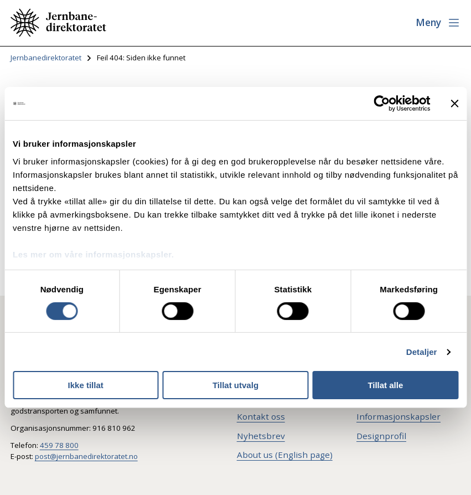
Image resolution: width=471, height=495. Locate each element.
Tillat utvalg (235, 385)
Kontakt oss (261, 416)
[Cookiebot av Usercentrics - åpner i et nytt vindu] (381, 103)
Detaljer (421, 352)
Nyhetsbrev (261, 435)
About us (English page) (285, 454)
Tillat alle (385, 385)
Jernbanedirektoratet (46, 58)
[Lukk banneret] (454, 103)
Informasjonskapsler (398, 416)
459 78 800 (59, 445)
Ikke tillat (85, 385)
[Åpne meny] (438, 22)
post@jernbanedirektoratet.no (86, 456)
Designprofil (381, 435)
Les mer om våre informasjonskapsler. (93, 254)
